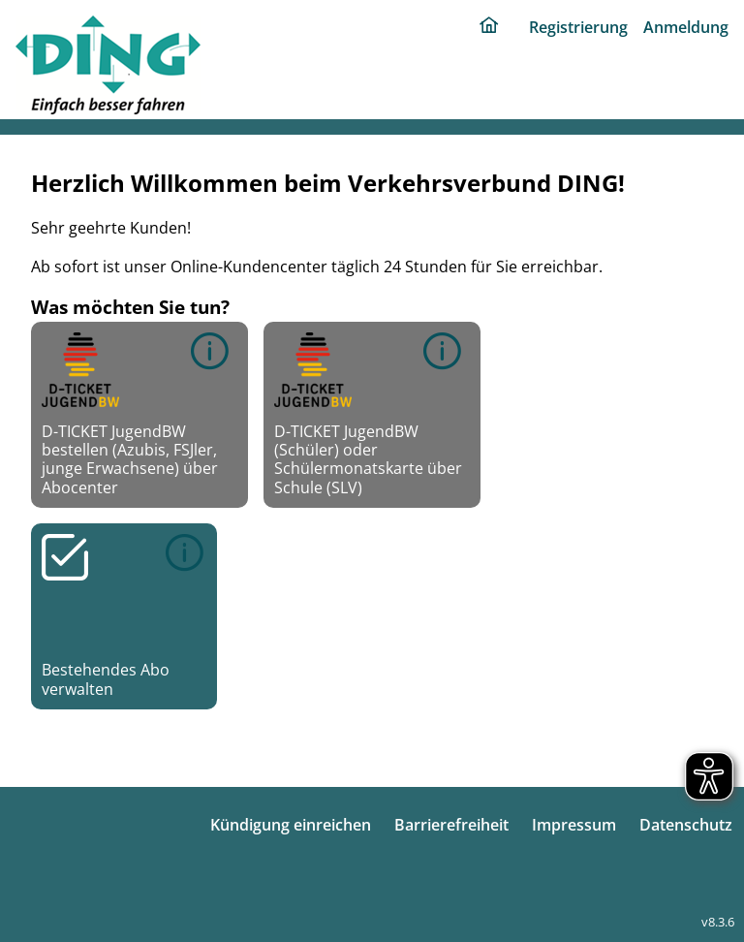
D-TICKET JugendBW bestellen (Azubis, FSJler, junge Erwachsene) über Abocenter (130, 414)
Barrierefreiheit (451, 824)
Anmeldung (685, 27)
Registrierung (578, 27)
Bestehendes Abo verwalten (124, 616)
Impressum (574, 824)
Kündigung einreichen (290, 824)
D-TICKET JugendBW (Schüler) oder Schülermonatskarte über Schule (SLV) (368, 414)
